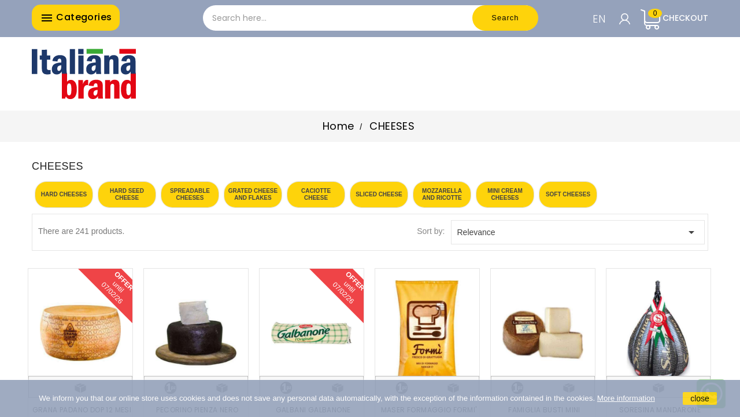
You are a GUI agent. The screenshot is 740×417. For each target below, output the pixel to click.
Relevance (578, 232)
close (699, 398)
